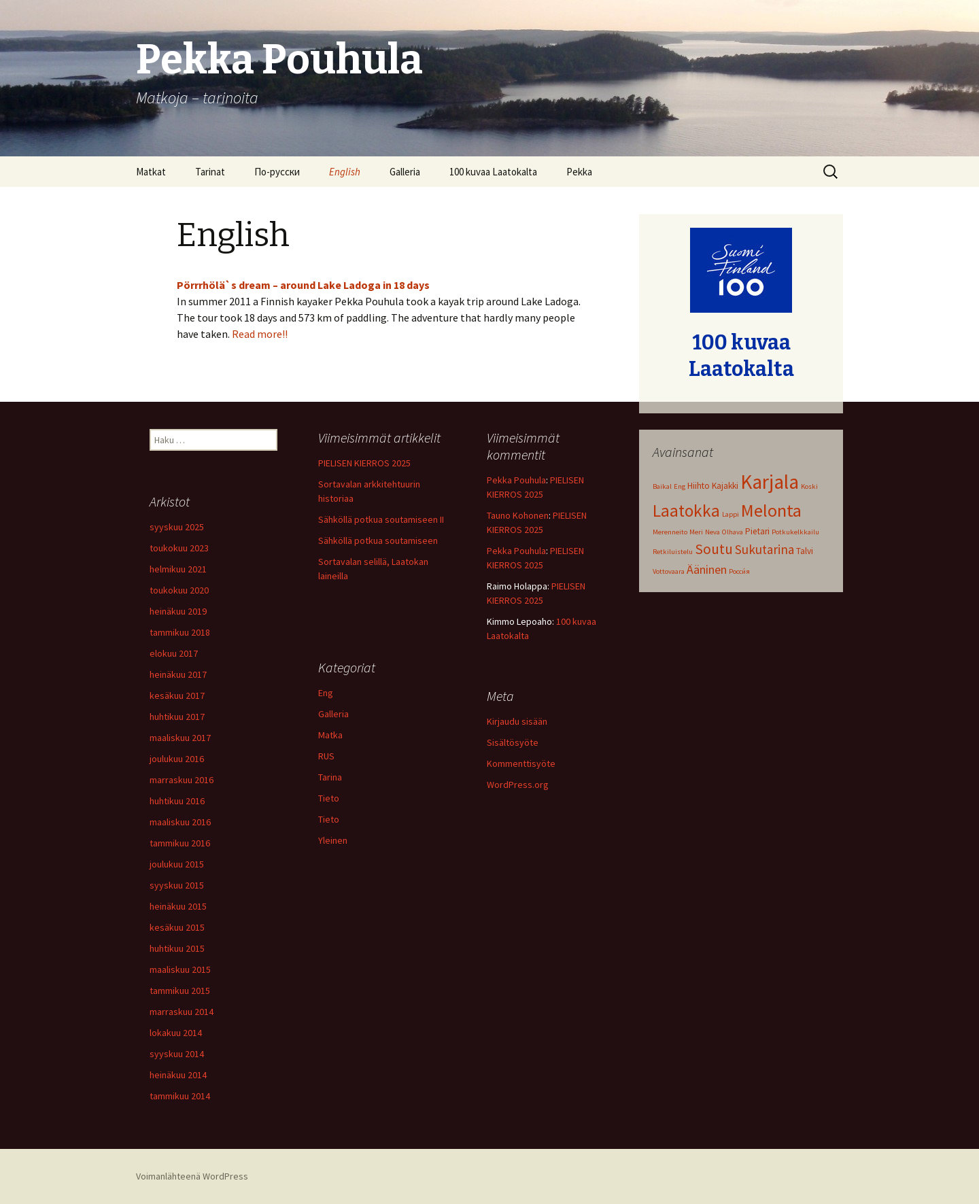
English (344, 171)
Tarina (330, 777)
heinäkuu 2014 (178, 1075)
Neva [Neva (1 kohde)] (712, 532)
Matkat (151, 171)
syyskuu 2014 (177, 1054)
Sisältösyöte (512, 742)
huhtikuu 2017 (177, 716)
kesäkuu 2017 (177, 695)
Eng (325, 693)
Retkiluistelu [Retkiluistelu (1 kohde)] (673, 551)
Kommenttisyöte (521, 763)
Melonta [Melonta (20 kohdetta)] (771, 510)
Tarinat (210, 171)
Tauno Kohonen (518, 515)
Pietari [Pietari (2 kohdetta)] (757, 531)
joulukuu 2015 (177, 864)
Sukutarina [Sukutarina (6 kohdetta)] (764, 549)
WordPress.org (518, 784)
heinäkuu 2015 (178, 906)
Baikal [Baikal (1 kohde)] (662, 486)
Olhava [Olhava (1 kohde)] (732, 532)
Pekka (579, 171)
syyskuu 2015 (177, 885)
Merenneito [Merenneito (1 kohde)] (670, 532)
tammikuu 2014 (180, 1096)
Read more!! (260, 334)
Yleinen (332, 840)
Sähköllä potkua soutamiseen (378, 540)
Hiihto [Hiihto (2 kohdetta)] (698, 486)
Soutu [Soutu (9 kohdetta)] (714, 549)
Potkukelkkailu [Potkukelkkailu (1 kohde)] (795, 532)
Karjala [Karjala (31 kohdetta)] (769, 481)
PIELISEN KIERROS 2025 (364, 463)
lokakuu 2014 (176, 1033)
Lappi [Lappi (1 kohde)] (730, 514)
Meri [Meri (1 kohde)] (696, 532)
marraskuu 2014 (181, 1011)
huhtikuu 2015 (177, 948)
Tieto (328, 798)
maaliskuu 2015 (180, 969)
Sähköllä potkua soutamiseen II (381, 519)
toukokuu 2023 (179, 548)
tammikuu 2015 (180, 990)
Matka (330, 735)
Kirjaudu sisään (517, 721)
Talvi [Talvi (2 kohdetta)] (804, 551)
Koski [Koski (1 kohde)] (809, 486)
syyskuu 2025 (177, 527)
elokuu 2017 (174, 653)
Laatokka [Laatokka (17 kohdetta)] (686, 510)
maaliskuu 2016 (180, 822)
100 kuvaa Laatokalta (493, 171)
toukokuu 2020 (179, 590)
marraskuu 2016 (181, 780)
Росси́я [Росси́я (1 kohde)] (739, 571)
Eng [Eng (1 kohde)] (679, 486)
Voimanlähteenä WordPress (192, 1176)
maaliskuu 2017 (180, 738)
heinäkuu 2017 (178, 674)
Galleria (405, 171)
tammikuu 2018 (180, 632)
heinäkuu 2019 (178, 611)
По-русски (277, 171)
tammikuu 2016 (180, 843)
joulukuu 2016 (177, 759)
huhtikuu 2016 (177, 801)
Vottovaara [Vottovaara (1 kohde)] (669, 571)
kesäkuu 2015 (177, 927)
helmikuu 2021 (178, 569)
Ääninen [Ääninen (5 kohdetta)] (707, 569)
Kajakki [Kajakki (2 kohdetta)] (725, 486)
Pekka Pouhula (516, 480)
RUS (326, 756)
